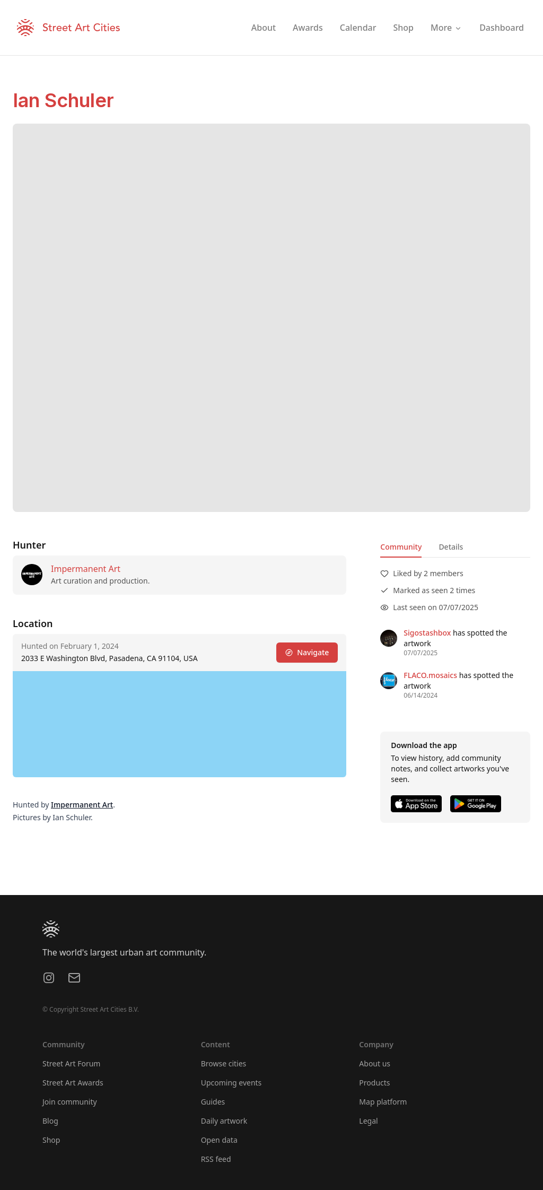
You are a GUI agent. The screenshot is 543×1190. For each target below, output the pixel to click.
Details (451, 547)
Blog (50, 1121)
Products (374, 1083)
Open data (219, 1140)
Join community (69, 1102)
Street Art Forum (71, 1063)
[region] (179, 724)
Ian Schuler (63, 100)
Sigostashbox (427, 633)
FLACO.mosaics (430, 675)
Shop (51, 1140)
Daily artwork (224, 1121)
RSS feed (216, 1159)
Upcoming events (231, 1083)
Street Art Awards (72, 1083)
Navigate (307, 652)
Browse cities (224, 1063)
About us (374, 1063)
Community (401, 547)
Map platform (383, 1102)
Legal (368, 1121)
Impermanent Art (85, 569)
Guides (213, 1102)
